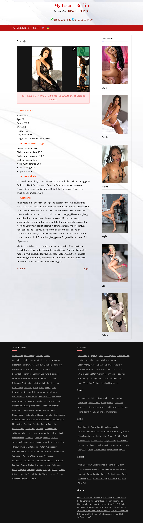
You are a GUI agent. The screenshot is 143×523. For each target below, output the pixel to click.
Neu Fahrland (49, 410)
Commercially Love (102, 360)
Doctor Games (99, 465)
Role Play (82, 478)
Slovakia (45, 474)
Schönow (108, 501)
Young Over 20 (97, 427)
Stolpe (25, 442)
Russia (38, 474)
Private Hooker (116, 398)
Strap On (122, 478)
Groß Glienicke (92, 510)
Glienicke (28, 387)
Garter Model (100, 449)
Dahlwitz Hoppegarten (22, 374)
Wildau (26, 456)
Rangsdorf (52, 424)
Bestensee (56, 360)
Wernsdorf (16, 456)
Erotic (113, 360)
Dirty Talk (82, 483)
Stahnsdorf (17, 442)
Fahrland (54, 378)
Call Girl (91, 398)
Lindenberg (17, 406)
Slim (104, 436)
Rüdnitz (122, 507)
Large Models (110, 440)
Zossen (24, 465)
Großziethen (105, 514)
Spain (52, 474)
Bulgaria (22, 469)
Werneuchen (58, 451)
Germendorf (17, 387)
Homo (80, 412)
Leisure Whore (99, 407)
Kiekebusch (52, 392)
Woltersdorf (17, 460)
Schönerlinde (88, 501)
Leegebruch (49, 401)
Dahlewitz (46, 369)
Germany (31, 469)
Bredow (15, 369)
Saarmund (30, 428)
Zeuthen (15, 465)
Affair (101, 355)
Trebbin (23, 447)
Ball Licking (119, 465)
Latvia (14, 474)
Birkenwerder (28, 365)
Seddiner (29, 437)
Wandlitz (16, 451)
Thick (125, 436)
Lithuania (23, 474)
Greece (39, 469)
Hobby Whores (113, 407)
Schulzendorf (44, 433)
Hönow (99, 497)
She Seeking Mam (85, 369)
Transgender (111, 412)
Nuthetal (48, 415)
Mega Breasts (84, 436)
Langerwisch (30, 401)
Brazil (14, 469)
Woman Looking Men (106, 374)
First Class (117, 369)
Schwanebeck (57, 433)
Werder (48, 451)
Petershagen (58, 419)
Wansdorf (25, 451)
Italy (45, 469)
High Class (98, 378)
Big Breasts (124, 431)
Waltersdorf (51, 447)
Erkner (37, 378)
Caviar (89, 474)
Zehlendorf (48, 460)
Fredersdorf (27, 383)
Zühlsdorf (81, 510)
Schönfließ (99, 501)
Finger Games (98, 469)
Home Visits (83, 383)
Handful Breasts (111, 431)
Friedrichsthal (53, 383)
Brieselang (24, 369)
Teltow (56, 442)
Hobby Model (94, 402)
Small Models (84, 440)
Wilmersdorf (49, 456)
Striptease (112, 478)
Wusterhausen (44, 396)
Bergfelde (38, 360)
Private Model (102, 398)
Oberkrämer (82, 497)
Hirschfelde (17, 392)
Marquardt (46, 406)
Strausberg (47, 442)
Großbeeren (94, 514)
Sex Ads (100, 365)
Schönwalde (118, 501)
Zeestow (39, 460)
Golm (35, 387)
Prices (36, 28)
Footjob (108, 469)
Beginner (108, 445)
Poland (31, 474)
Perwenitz (47, 419)
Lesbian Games (99, 474)
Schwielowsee (18, 437)
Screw (124, 474)
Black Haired (122, 440)
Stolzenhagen (35, 442)
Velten (42, 447)
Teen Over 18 (83, 427)
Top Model (82, 398)
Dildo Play (87, 465)
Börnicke (92, 497)
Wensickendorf (37, 451)
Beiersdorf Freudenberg (22, 360)
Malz (38, 406)
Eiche (14, 378)
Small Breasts (97, 431)
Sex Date (108, 365)
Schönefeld (107, 497)
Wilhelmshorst (36, 456)
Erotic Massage (84, 469)
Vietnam (40, 465)
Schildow (16, 433)
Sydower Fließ (117, 514)
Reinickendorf (18, 428)
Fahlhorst (45, 378)
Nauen (38, 410)
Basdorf (39, 355)
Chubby (118, 436)
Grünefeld (111, 504)
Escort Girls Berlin (21, 28)
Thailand (32, 465)
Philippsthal (17, 424)
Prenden (36, 424)
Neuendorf (28, 392)
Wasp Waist (124, 445)
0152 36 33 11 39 (60, 19)
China (47, 465)
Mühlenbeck (97, 507)
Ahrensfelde (17, 355)
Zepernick (59, 460)
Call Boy (124, 407)
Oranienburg (59, 415)
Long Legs (82, 449)
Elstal (30, 378)
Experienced (112, 449)
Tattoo (90, 449)
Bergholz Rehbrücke (98, 504)
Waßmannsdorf (84, 517)
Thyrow (15, 447)
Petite (98, 436)
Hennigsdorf (50, 387)
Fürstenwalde (83, 504)
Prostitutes (82, 402)
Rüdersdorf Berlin (111, 507)
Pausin (39, 419)
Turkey (33, 479)
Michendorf (17, 410)
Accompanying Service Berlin (116, 355)
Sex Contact (94, 383)
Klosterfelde (31, 396)
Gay (94, 412)
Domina (109, 465)
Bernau (47, 360)
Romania (24, 479)
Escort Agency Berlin (87, 365)
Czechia (60, 474)
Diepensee (54, 374)
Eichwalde (22, 378)
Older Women (84, 431)
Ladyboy (87, 412)
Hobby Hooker (107, 402)
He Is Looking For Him (110, 383)
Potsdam (27, 424)
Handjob (81, 474)
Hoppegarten (39, 392)
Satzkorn (39, 428)
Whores (81, 407)
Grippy (110, 436)
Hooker (89, 407)
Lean (93, 436)
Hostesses (119, 402)
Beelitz (47, 355)
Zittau (41, 387)
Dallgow (36, 374)
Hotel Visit (121, 374)
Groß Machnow (117, 510)
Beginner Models (85, 360)
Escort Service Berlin (103, 369)
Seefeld (46, 437)
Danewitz (45, 374)
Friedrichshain (39, 383)
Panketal (31, 419)
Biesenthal (16, 365)
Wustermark (29, 460)
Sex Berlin (118, 365)
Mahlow (39, 365)
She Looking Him (85, 378)
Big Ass (122, 449)
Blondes (99, 445)
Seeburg (38, 437)
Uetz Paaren (33, 447)
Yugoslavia (52, 469)
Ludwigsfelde (29, 406)
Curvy (115, 445)
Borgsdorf (58, 365)
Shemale (101, 412)
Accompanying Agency (87, 355)
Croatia (62, 469)
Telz (62, 442)
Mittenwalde (29, 410)
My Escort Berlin (71, 5)
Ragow (44, 424)
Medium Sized (97, 440)
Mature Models (111, 427)
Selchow (54, 437)
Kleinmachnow (18, 396)
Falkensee (16, 383)
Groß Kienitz (104, 510)
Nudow (40, 415)
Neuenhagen (17, 415)
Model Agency (116, 378)
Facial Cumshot (119, 469)
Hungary (16, 479)
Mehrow (55, 406)
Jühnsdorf (87, 507)
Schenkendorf (51, 428)
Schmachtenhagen (29, 433)
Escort (106, 378)
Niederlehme (30, 415)
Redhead (91, 445)
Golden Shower (114, 474)
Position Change (100, 478)
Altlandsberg (29, 355)
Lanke (39, 401)
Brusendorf (35, 369)
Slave (89, 478)
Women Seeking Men (87, 374)
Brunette (82, 445)
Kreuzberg (56, 396)
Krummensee (18, 401)
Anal (80, 465)
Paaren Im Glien (19, 419)
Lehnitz (58, 401)
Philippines (56, 465)
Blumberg (48, 365)
